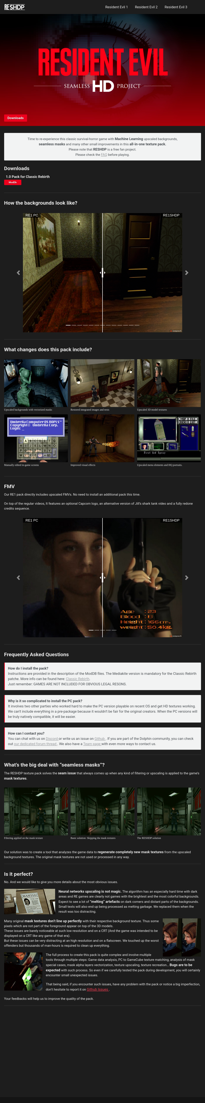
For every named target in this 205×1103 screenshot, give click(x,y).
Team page (93, 752)
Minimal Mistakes (35, 1094)
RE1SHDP (171, 217)
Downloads (16, 118)
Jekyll (20, 1094)
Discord (52, 746)
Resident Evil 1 (115, 7)
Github (100, 746)
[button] (18, 274)
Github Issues (122, 1011)
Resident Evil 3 (175, 7)
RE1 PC (31, 217)
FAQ (104, 155)
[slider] (102, 274)
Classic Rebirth (78, 685)
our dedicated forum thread (36, 752)
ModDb (13, 183)
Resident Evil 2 (145, 7)
